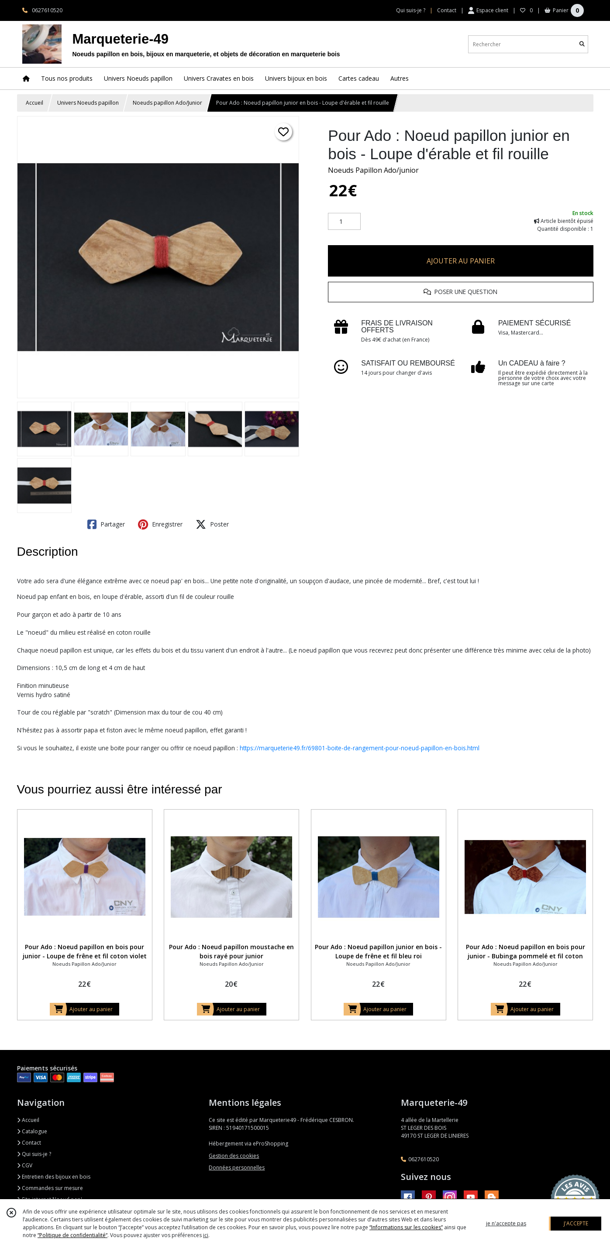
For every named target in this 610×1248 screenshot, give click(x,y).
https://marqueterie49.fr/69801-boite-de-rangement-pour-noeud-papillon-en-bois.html (359, 748)
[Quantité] (344, 221)
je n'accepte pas (506, 1223)
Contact (446, 10)
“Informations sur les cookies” (406, 1227)
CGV (24, 1165)
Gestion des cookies (234, 1155)
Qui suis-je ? (34, 1154)
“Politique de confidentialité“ (72, 1235)
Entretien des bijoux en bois (53, 1176)
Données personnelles (237, 1167)
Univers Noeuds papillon (88, 102)
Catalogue (32, 1131)
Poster (212, 524)
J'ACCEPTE (576, 1223)
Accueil (34, 102)
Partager (106, 524)
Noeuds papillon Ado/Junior (167, 102)
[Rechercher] (582, 44)
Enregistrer (160, 524)
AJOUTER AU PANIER (461, 261)
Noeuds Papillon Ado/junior (373, 170)
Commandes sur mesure (50, 1188)
